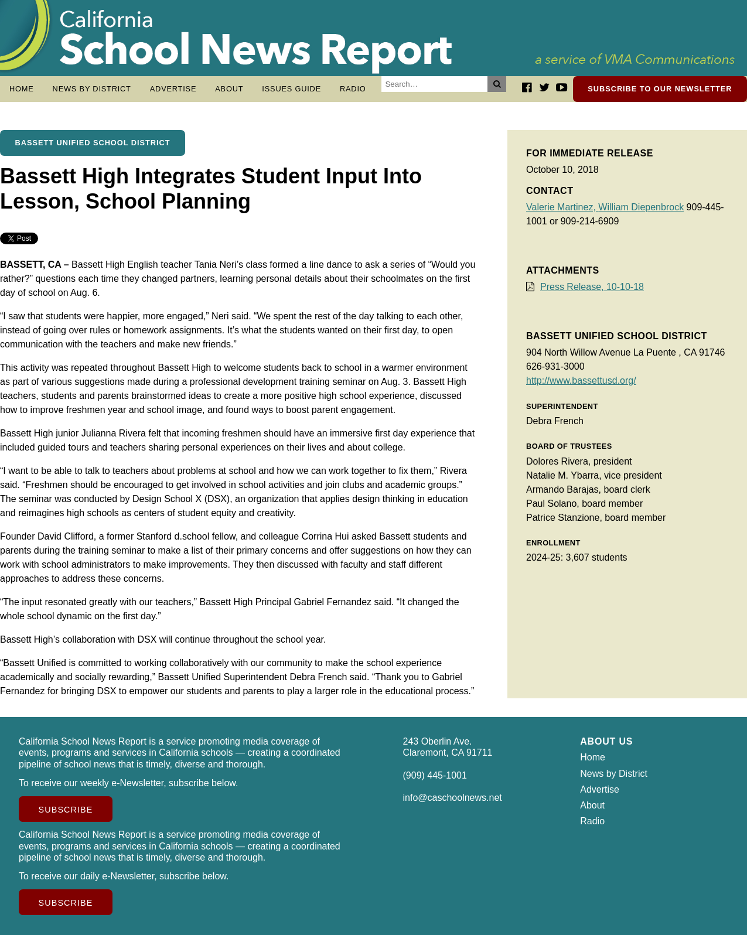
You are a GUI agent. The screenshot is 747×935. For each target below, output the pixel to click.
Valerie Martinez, (562, 207)
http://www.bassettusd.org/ (581, 380)
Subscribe (66, 809)
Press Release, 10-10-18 (592, 287)
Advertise (173, 88)
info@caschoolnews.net (452, 798)
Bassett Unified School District (92, 142)
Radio (353, 88)
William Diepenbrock (641, 207)
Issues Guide (291, 88)
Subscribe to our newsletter (660, 88)
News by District (92, 88)
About (229, 88)
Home (21, 88)
